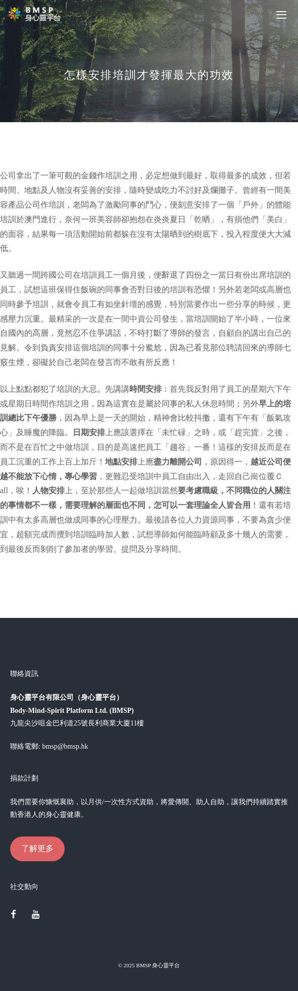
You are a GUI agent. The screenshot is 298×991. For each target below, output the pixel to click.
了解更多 (37, 848)
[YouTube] (35, 915)
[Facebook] (13, 915)
